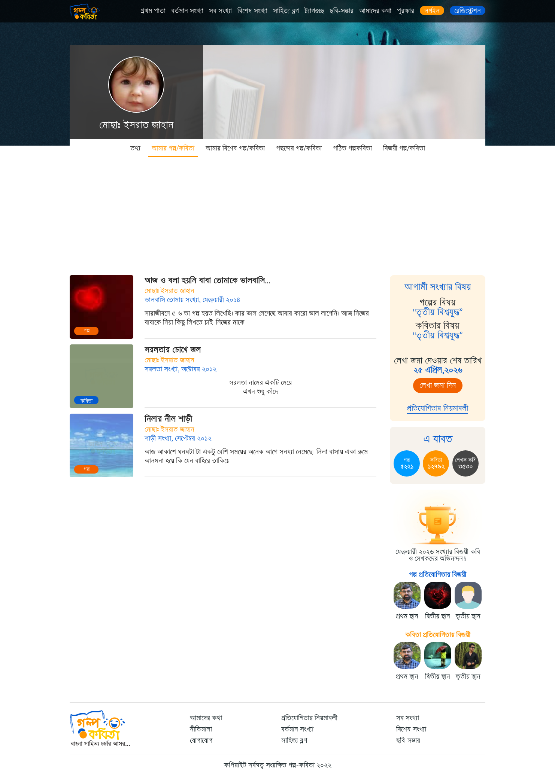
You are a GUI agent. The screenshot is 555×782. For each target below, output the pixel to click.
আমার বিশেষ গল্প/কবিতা (235, 148)
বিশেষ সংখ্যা (252, 10)
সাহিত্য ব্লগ (286, 10)
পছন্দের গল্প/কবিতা (299, 148)
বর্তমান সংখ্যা (187, 10)
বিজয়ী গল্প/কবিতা (404, 148)
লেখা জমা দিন (437, 385)
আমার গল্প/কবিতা (173, 148)
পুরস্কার (405, 10)
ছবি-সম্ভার (342, 10)
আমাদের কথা (375, 10)
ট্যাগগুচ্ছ (314, 10)
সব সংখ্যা (220, 10)
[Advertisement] (277, 213)
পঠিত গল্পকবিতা (352, 148)
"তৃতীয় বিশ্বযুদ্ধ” (438, 312)
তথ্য (135, 148)
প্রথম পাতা (153, 10)
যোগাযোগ (201, 740)
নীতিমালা (201, 729)
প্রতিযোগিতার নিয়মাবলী (437, 408)
